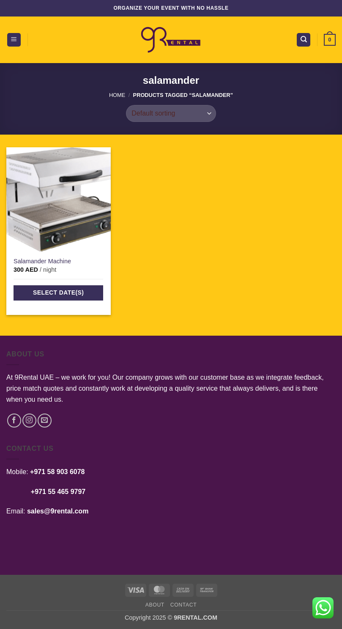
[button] (14, 40)
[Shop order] (171, 113)
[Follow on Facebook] (14, 421)
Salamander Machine (42, 261)
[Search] (303, 40)
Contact (183, 605)
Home (117, 95)
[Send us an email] (45, 421)
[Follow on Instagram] (29, 421)
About (154, 605)
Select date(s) (58, 292)
